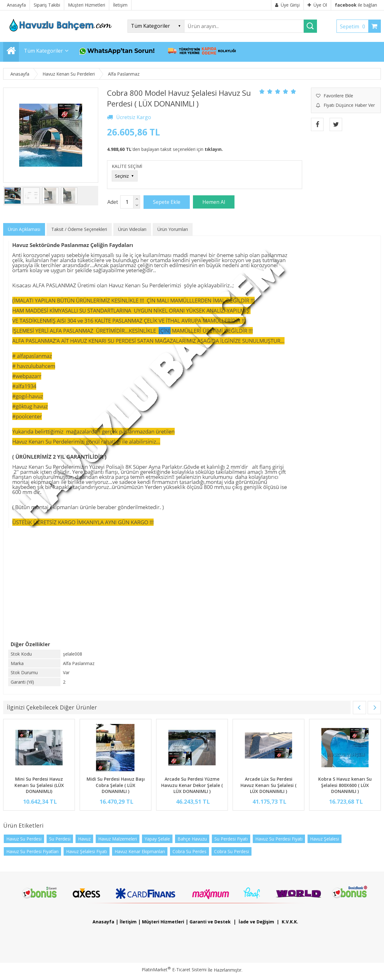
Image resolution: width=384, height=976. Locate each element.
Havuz (84, 839)
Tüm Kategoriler (43, 50)
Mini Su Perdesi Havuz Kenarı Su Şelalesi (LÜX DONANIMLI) (39, 785)
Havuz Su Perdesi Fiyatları (32, 851)
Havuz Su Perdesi (24, 839)
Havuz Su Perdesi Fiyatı (278, 839)
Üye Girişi (287, 5)
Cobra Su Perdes (189, 851)
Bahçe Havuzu (192, 839)
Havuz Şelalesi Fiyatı (86, 851)
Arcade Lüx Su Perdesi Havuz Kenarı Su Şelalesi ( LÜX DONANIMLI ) (268, 785)
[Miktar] (126, 202)
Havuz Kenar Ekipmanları (140, 851)
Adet (112, 201)
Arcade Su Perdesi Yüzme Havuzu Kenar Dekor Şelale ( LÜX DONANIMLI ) (192, 785)
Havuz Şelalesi (324, 839)
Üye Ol (317, 5)
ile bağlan (356, 5)
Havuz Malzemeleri (117, 839)
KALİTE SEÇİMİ (127, 166)
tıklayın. (214, 149)
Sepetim (354, 26)
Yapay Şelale (157, 839)
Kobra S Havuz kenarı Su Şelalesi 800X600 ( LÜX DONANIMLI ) (345, 785)
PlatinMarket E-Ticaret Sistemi (174, 970)
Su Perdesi (60, 839)
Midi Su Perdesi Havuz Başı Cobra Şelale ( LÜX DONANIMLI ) (116, 785)
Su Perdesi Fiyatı (231, 839)
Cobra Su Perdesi (231, 851)
